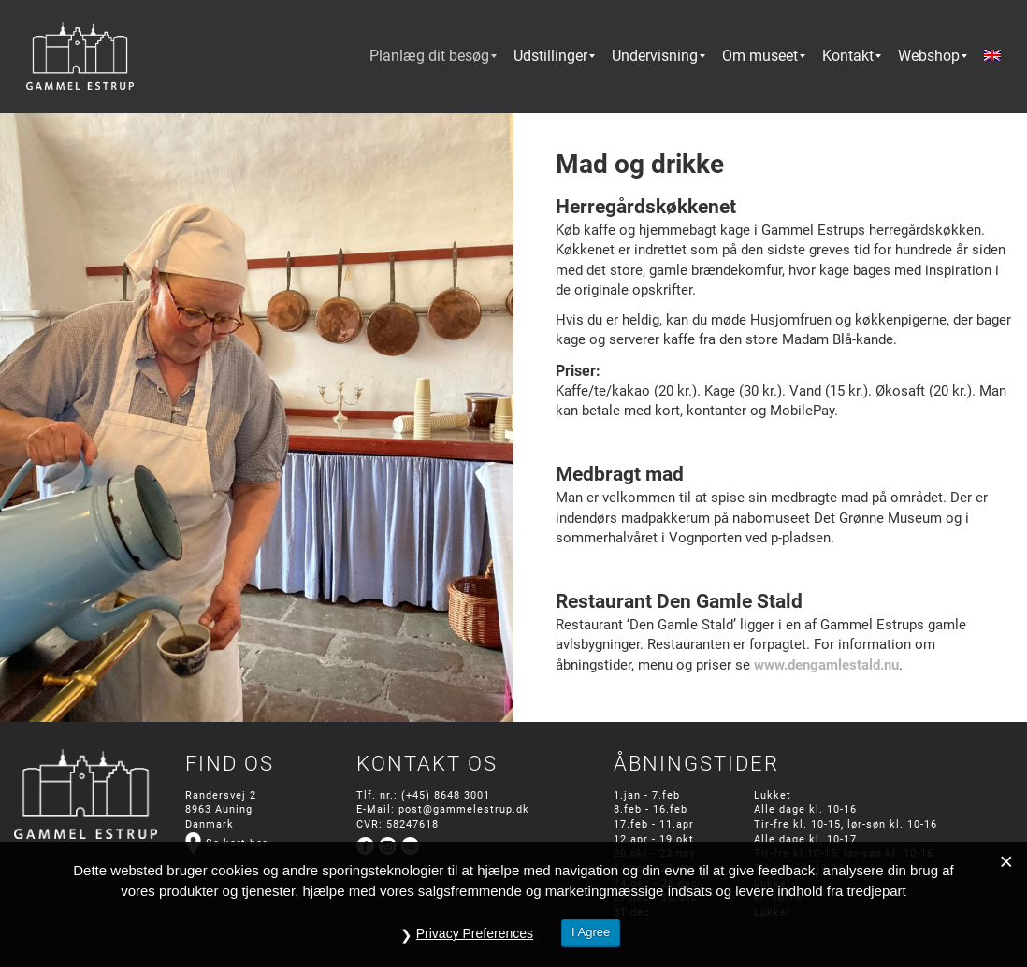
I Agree (590, 932)
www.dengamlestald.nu (826, 665)
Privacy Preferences (474, 933)
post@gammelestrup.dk (463, 809)
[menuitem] (429, 56)
